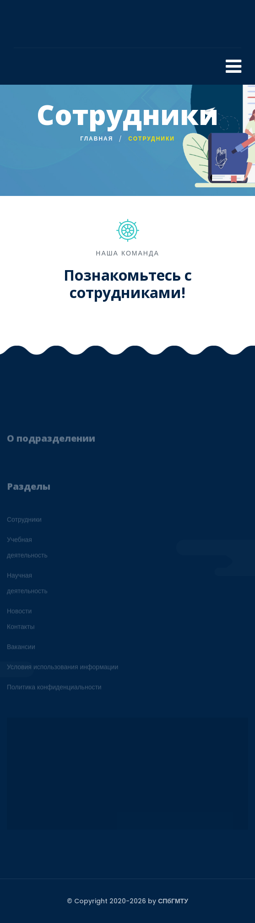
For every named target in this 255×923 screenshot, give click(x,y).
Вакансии (21, 648)
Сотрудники (24, 521)
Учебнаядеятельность (27, 549)
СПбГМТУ (173, 901)
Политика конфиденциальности (54, 689)
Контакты (20, 628)
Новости (19, 613)
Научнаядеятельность (27, 585)
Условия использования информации (62, 668)
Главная (96, 138)
